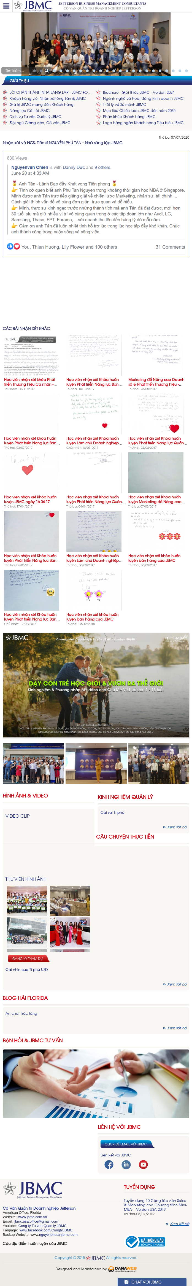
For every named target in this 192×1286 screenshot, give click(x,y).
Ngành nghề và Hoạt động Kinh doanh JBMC (143, 98)
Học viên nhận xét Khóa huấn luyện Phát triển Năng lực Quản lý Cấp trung (96, 502)
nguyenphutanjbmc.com (58, 1235)
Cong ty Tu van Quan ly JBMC (42, 1226)
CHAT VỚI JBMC (143, 1281)
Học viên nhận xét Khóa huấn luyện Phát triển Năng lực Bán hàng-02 (92, 384)
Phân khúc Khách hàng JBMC (129, 116)
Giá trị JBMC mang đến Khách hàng (42, 104)
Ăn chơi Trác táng (21, 1013)
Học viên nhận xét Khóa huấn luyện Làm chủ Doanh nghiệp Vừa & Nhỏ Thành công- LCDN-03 (96, 443)
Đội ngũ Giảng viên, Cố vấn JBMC (40, 122)
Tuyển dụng (139, 1186)
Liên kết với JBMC (116, 1155)
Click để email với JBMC (126, 1144)
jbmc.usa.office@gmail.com (36, 1221)
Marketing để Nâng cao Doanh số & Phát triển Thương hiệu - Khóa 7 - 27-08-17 (156, 384)
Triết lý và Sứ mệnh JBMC (124, 104)
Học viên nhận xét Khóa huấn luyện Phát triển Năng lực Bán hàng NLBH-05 (30, 560)
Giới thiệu (19, 80)
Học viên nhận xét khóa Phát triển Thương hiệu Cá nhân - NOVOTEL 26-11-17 (29, 384)
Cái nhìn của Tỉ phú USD (27, 969)
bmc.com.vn (37, 1217)
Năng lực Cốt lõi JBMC (30, 110)
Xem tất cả (176, 984)
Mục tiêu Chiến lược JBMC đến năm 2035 (139, 110)
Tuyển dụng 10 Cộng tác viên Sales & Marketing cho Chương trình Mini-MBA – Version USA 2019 (155, 1205)
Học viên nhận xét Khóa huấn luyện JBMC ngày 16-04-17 (30, 499)
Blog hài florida (25, 998)
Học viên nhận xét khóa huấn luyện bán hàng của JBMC (154, 558)
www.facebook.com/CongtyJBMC (46, 1230)
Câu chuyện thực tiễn (125, 836)
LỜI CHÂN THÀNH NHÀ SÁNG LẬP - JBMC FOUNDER (51, 92)
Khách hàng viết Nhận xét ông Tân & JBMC (48, 98)
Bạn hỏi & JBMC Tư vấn (33, 1040)
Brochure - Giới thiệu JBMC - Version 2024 (138, 92)
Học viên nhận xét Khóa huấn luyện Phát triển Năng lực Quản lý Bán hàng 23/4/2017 (158, 443)
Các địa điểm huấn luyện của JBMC (35, 1243)
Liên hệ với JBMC (119, 1127)
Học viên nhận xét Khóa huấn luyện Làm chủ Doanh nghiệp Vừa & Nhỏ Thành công (92, 560)
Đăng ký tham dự (27, 958)
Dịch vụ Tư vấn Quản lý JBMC (35, 116)
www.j (23, 1217)
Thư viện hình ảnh (26, 879)
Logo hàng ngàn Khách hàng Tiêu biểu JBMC (143, 122)
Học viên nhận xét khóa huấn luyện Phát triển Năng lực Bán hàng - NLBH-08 (30, 443)
